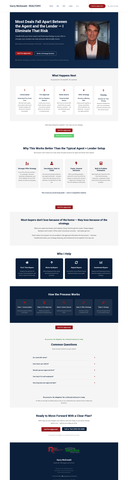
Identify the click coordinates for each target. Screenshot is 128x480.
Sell (64, 4)
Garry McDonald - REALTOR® (25, 4)
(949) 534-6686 (113, 4)
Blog (76, 4)
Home (53, 4)
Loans (70, 4)
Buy (59, 4)
